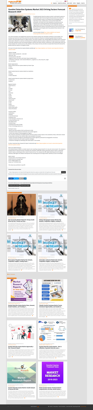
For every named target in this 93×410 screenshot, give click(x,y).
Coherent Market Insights (43, 303)
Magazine (78, 3)
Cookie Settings (83, 406)
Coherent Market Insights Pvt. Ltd (14, 303)
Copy (63, 172)
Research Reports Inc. (43, 386)
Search (82, 1)
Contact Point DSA (69, 406)
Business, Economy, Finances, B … (18, 302)
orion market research (19, 15)
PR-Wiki (57, 1)
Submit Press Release (62, 3)
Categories (55, 3)
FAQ (48, 406)
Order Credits (69, 3)
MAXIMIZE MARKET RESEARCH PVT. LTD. (45, 344)
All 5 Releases (11, 274)
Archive (74, 3)
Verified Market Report (12, 344)
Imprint (61, 1)
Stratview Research (11, 386)
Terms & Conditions (62, 406)
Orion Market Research (12, 218)
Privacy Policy (55, 406)
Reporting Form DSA (76, 406)
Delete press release (14, 185)
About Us (83, 3)
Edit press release (25, 185)
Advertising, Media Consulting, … (49, 343)
